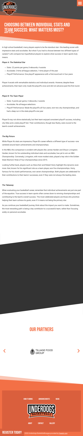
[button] (4, 351)
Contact (41, 423)
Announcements (44, 399)
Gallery (52, 423)
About (30, 423)
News (57, 399)
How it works (28, 399)
